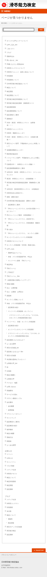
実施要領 (10, 390)
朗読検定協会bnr (12, 154)
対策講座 (10, 76)
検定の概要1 (11, 375)
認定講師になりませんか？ (16, 340)
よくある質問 (11, 344)
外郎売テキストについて (15, 241)
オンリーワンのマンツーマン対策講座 (19, 237)
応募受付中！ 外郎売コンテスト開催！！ (21, 164)
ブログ (9, 52)
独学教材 (10, 429)
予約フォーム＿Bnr (13, 276)
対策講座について (13, 80)
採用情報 (11, 410)
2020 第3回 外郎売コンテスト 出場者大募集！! (22, 138)
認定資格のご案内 (13, 115)
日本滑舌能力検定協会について (17, 84)
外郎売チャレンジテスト (15, 129)
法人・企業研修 (12, 288)
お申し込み (10, 249)
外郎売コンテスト (13, 503)
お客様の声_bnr (12, 363)
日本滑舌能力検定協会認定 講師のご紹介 (21, 201)
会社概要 (11, 406)
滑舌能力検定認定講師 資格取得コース (20, 103)
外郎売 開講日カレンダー (16, 133)
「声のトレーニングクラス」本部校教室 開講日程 (23, 224)
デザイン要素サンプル (14, 398)
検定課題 (10, 91)
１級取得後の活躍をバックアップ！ (19, 280)
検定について (11, 87)
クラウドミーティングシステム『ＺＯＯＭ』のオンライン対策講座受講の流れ (24, 316)
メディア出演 (11, 470)
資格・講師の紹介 (13, 197)
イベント (10, 454)
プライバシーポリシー (14, 414)
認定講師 (10, 489)
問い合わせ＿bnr (12, 60)
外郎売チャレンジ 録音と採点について (20, 72)
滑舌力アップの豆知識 (14, 527)
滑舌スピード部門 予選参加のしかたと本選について (23, 145)
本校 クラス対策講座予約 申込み (20, 257)
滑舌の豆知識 (11, 355)
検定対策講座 (11, 481)
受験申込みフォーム (15, 253)
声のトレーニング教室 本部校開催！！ (20, 215)
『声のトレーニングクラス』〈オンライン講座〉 (23, 233)
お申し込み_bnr (12, 45)
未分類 (9, 511)
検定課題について (13, 95)
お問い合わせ (11, 387)
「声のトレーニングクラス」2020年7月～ (21, 219)
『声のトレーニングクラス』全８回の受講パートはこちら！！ (23, 210)
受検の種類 (10, 284)
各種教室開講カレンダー (15, 150)
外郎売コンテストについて (16, 68)
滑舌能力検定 (11, 531)
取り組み (10, 229)
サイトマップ (11, 418)
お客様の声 (10, 379)
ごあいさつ (10, 49)
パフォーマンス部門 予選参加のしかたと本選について (23, 159)
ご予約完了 (10, 272)
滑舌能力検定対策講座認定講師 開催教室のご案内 (23, 184)
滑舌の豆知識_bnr (13, 348)
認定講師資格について (14, 111)
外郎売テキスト (12, 474)
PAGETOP (40, 550)
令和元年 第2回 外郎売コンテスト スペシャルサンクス (24, 173)
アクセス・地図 (12, 383)
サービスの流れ (12, 394)
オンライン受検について (15, 300)
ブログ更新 (10, 466)
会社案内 (10, 402)
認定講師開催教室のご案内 (16, 168)
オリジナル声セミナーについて (17, 41)
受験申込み (10, 56)
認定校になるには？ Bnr (15, 352)
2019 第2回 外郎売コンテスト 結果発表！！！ (21, 124)
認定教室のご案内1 (13, 422)
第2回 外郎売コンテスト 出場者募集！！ (21, 179)
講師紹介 (10, 119)
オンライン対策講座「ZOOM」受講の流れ (22, 245)
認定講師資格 (11, 107)
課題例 (9, 296)
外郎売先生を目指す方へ (15, 193)
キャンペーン (11, 462)
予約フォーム (11, 268)
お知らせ (8, 451)
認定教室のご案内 (14, 205)
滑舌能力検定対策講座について (17, 99)
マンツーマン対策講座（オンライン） (21, 311)
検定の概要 (10, 433)
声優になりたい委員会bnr (15, 64)
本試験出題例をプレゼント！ (16, 359)
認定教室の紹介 (13, 307)
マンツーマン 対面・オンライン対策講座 (21, 322)
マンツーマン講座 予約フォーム (19, 261)
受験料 (10, 519)
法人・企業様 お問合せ (15, 292)
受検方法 (10, 437)
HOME (9, 371)
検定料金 (10, 264)
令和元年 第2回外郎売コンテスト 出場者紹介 (23, 189)
